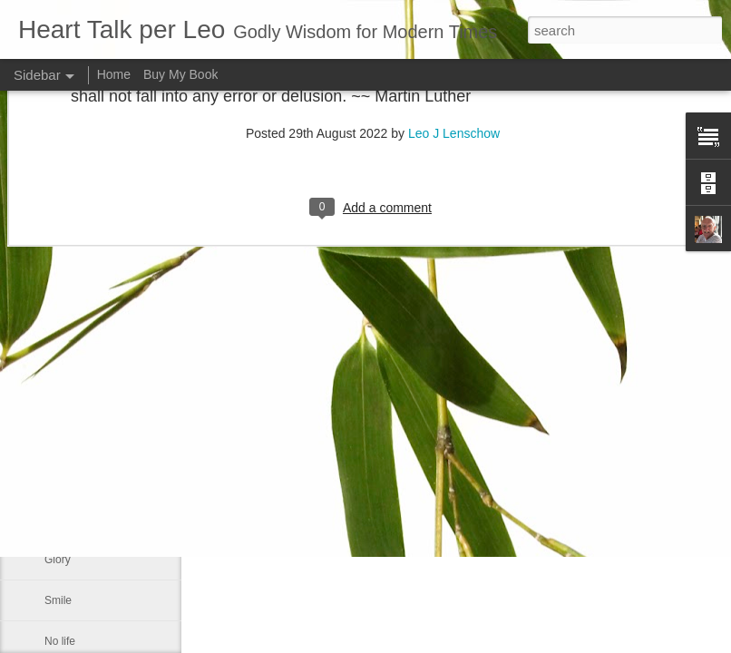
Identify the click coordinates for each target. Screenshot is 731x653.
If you (57, 518)
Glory (57, 559)
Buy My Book (180, 74)
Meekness (69, 478)
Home (114, 74)
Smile (58, 600)
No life (59, 641)
